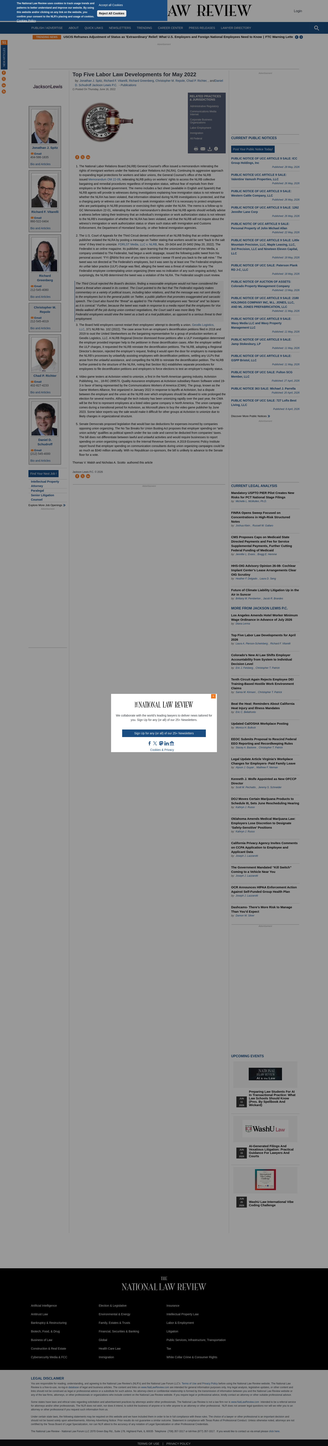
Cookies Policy (26, 20)
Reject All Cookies (111, 13)
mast (161, 743)
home (172, 743)
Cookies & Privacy (162, 750)
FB (149, 743)
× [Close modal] (213, 696)
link (166, 743)
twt (155, 743)
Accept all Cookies (111, 5)
